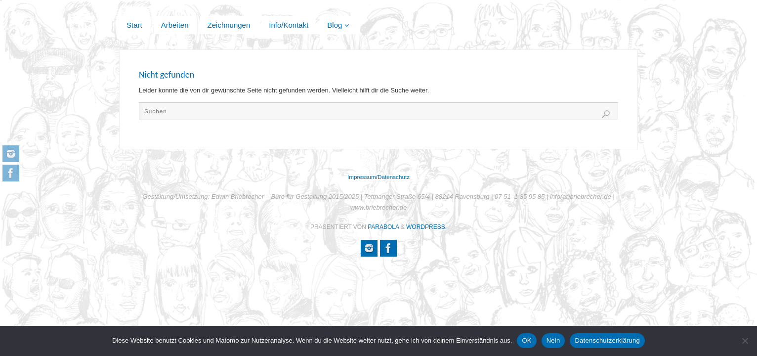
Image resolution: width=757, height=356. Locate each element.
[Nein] (745, 341)
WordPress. (426, 226)
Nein (553, 340)
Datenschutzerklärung (607, 340)
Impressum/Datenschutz (378, 177)
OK (526, 340)
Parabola (383, 226)
